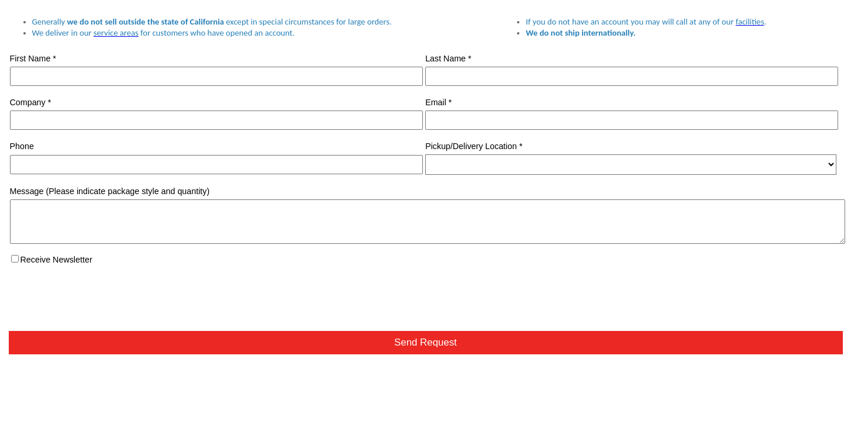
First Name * (33, 58)
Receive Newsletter (56, 259)
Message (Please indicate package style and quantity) (110, 191)
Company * (30, 102)
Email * (438, 102)
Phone (22, 146)
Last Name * (448, 58)
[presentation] (98, 294)
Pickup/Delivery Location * (473, 146)
